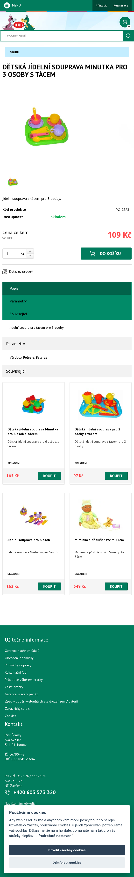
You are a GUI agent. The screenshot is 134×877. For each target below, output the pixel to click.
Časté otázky (14, 687)
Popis (14, 288)
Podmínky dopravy (18, 665)
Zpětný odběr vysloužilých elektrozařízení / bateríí (41, 701)
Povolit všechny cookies (67, 850)
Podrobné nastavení (55, 836)
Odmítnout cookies (67, 862)
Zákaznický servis (17, 708)
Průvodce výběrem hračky (24, 679)
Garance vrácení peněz (21, 694)
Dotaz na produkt (21, 271)
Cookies (10, 716)
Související (18, 313)
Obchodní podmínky (19, 658)
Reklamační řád (16, 672)
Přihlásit (101, 5)
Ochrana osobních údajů (22, 651)
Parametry (18, 301)
